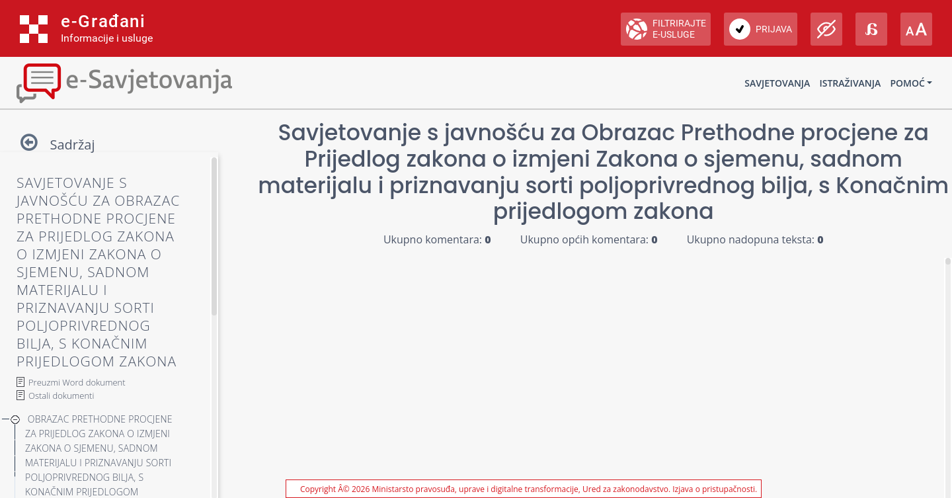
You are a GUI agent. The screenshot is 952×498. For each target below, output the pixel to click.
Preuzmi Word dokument (77, 382)
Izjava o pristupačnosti (713, 489)
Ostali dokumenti (61, 395)
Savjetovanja (777, 83)
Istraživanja (850, 83)
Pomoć (907, 83)
